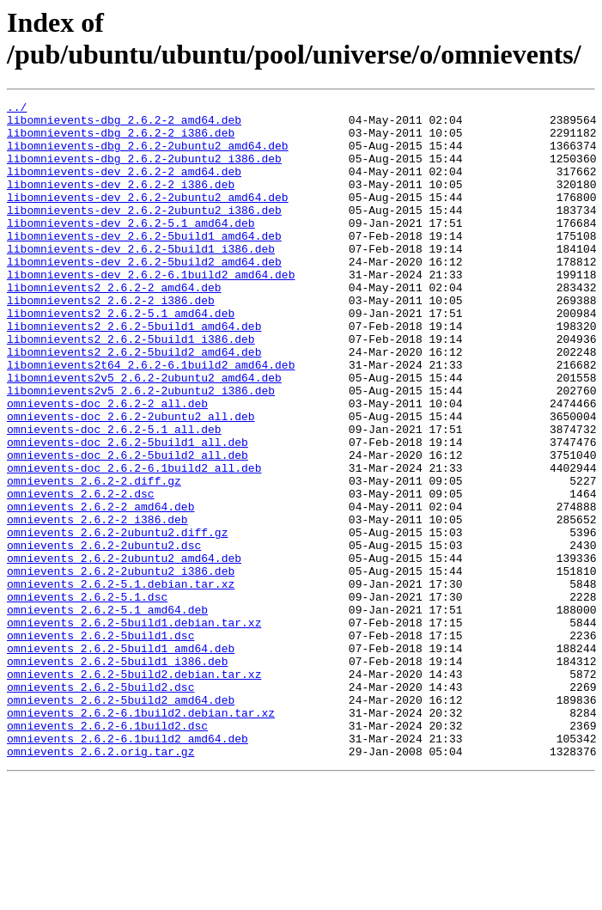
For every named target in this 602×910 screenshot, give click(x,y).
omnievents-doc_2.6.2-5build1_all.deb (127, 511)
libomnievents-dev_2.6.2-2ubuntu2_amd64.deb (148, 217)
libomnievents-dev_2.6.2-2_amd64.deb (124, 186)
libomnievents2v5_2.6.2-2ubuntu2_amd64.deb (144, 434)
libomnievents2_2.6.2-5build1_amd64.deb (134, 372)
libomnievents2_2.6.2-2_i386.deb (111, 341)
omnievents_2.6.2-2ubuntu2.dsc (104, 635)
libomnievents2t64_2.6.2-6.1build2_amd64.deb (151, 418)
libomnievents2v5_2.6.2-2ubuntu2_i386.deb (141, 449)
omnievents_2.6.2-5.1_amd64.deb (107, 712)
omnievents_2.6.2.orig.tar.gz (100, 882)
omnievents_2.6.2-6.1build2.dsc (107, 851)
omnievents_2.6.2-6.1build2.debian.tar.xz (141, 836)
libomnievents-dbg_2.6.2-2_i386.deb (120, 140)
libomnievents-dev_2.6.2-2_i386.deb (120, 202)
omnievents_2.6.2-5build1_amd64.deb (120, 758)
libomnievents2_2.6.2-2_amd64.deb (114, 325)
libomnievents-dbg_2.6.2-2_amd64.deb (124, 124)
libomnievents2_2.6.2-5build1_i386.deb (131, 387)
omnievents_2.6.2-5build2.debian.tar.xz (134, 789)
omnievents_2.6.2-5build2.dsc (100, 805)
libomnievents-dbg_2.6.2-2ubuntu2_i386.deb (144, 171)
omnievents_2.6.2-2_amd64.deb (100, 588)
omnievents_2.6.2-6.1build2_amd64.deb (127, 867)
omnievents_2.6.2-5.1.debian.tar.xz (120, 681)
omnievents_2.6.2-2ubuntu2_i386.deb (120, 666)
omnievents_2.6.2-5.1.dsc (87, 697)
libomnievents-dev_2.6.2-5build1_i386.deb (141, 279)
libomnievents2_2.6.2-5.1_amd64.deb (120, 356)
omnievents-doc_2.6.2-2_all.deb (107, 465)
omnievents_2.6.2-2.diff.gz (94, 557)
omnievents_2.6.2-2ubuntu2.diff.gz (117, 619)
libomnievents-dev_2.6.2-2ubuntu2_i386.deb (144, 233)
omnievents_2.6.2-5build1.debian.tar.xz (134, 728)
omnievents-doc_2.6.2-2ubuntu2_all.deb (131, 480)
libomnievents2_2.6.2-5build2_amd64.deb (134, 403)
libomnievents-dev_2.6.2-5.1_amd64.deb (131, 248)
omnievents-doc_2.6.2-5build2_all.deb (127, 526)
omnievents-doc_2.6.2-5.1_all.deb (114, 496)
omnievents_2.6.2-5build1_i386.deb (117, 774)
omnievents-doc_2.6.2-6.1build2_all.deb (134, 542)
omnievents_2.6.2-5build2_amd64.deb (120, 820)
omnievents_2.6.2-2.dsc (81, 573)
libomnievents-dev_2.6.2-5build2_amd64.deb (144, 294)
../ (17, 109)
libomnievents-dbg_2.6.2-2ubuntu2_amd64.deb (148, 155)
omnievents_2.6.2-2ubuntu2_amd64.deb (124, 650)
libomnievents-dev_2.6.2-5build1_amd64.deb (144, 264)
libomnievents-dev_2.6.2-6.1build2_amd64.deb (151, 310)
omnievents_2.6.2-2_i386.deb (97, 604)
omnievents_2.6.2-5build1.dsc (100, 743)
